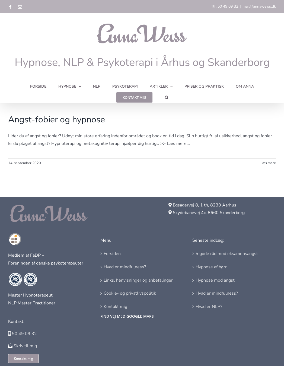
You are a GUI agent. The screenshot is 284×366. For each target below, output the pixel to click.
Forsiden (112, 254)
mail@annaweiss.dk (259, 6)
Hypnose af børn (212, 267)
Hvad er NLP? (209, 307)
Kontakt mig (115, 307)
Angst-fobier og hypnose (56, 119)
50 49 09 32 (24, 334)
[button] (166, 97)
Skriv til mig (25, 346)
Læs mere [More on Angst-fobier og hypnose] (268, 163)
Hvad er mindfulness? (125, 267)
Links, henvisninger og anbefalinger (138, 280)
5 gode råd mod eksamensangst (227, 254)
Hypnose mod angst (215, 280)
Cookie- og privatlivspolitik (130, 293)
